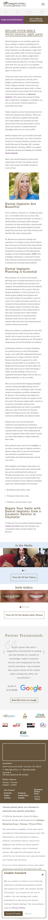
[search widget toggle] (6, 12)
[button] (44, 557)
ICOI (34, 254)
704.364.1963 (29, 770)
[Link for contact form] (30, 12)
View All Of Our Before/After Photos (24, 615)
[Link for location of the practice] (42, 12)
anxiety (35, 445)
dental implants (11, 153)
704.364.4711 (11, 770)
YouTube (7, 798)
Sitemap (23, 824)
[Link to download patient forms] (37, 798)
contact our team (12, 526)
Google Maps (23, 795)
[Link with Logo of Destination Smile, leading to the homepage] (14, 4)
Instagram (22, 793)
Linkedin (21, 798)
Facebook (8, 793)
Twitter (7, 795)
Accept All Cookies (13, 914)
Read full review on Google (24, 700)
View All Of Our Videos (24, 577)
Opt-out (28, 914)
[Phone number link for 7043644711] (18, 12)
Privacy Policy (35, 824)
